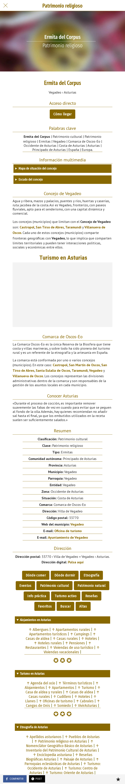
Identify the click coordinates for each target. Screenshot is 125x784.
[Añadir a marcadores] (118, 779)
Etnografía (91, 575)
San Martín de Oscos (84, 365)
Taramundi (73, 227)
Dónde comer (36, 575)
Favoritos (45, 606)
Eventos (25, 586)
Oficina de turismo (68, 531)
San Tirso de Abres (50, 227)
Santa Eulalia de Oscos (53, 370)
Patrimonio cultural (54, 586)
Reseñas (91, 596)
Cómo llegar (62, 114)
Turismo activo (65, 596)
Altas (83, 606)
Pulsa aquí (76, 562)
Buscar (65, 606)
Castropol (27, 227)
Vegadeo (95, 370)
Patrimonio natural (91, 586)
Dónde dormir (64, 575)
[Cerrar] (5, 5)
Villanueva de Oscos (28, 376)
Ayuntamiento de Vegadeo (68, 537)
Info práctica (36, 596)
